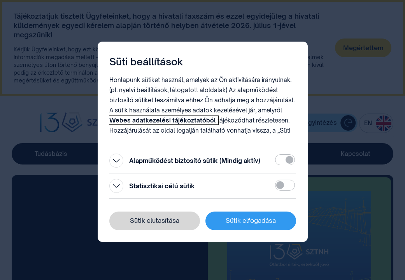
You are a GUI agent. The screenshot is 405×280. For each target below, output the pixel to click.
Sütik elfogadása (251, 220)
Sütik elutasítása (154, 220)
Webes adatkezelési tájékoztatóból (163, 120)
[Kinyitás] (116, 161)
